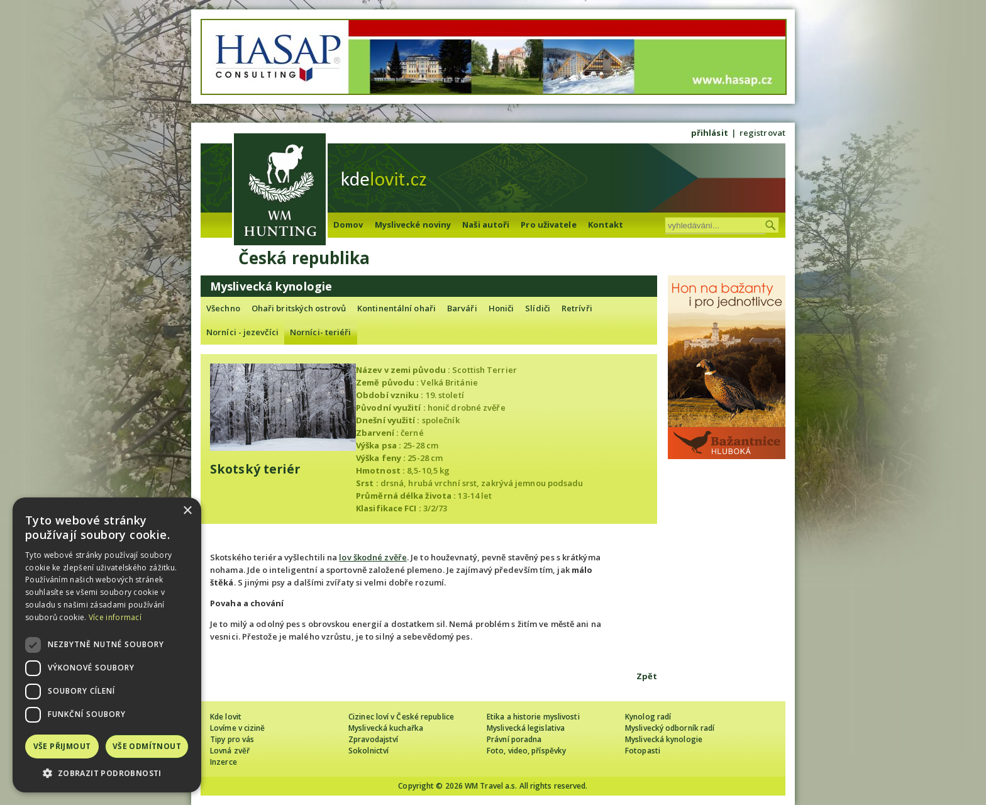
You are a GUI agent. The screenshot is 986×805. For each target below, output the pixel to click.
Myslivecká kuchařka (385, 728)
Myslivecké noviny (413, 224)
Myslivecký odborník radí (669, 728)
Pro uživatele (548, 224)
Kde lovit (225, 716)
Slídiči (537, 308)
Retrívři (577, 308)
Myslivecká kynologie (663, 739)
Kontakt (606, 224)
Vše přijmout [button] (62, 746)
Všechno (223, 308)
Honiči (501, 308)
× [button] (187, 511)
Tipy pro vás (232, 739)
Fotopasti (642, 750)
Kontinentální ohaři (396, 308)
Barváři (462, 308)
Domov (348, 224)
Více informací (115, 617)
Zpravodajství (373, 739)
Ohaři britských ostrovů (299, 308)
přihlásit (709, 132)
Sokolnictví (368, 750)
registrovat (762, 132)
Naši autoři (485, 224)
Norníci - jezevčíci (242, 332)
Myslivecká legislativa (526, 728)
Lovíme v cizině (237, 728)
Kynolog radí (648, 716)
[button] (107, 773)
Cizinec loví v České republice (401, 716)
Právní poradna (514, 739)
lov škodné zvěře (373, 557)
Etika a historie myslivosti (533, 716)
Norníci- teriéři (321, 332)
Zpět (646, 676)
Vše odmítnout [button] (147, 746)
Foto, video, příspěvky (526, 750)
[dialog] (107, 644)
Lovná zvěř (230, 750)
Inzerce (223, 762)
